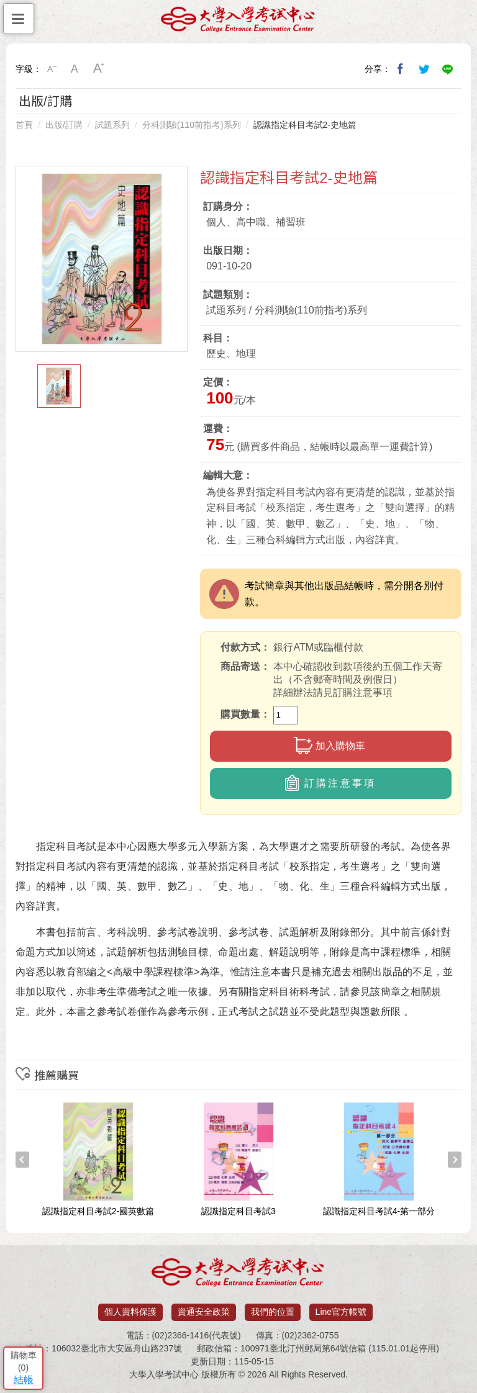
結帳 (24, 1379)
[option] (102, 258)
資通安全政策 (204, 1312)
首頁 (24, 125)
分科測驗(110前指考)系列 (191, 125)
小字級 (51, 69)
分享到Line (448, 69)
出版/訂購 (64, 125)
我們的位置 (272, 1312)
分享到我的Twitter (424, 69)
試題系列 (112, 125)
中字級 (75, 69)
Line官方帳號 (341, 1312)
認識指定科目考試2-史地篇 (305, 125)
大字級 (99, 69)
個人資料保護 (130, 1312)
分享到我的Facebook (401, 69)
